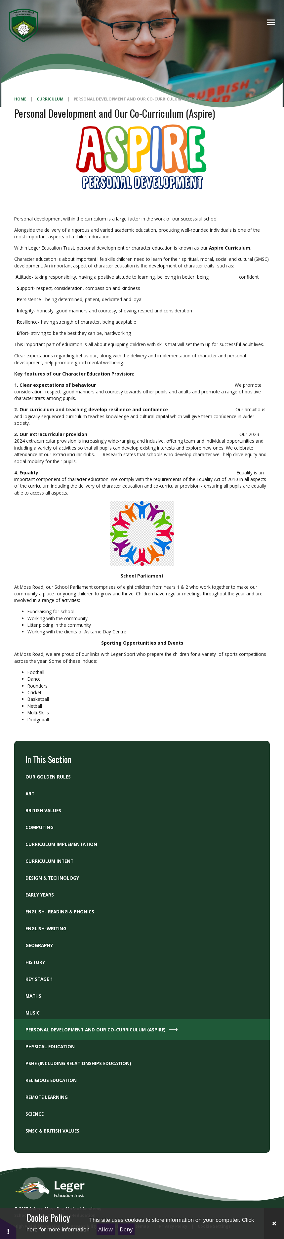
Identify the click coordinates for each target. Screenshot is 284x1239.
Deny (126, 1229)
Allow (105, 1229)
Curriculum (50, 98)
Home (20, 98)
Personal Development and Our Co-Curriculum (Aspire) (136, 98)
